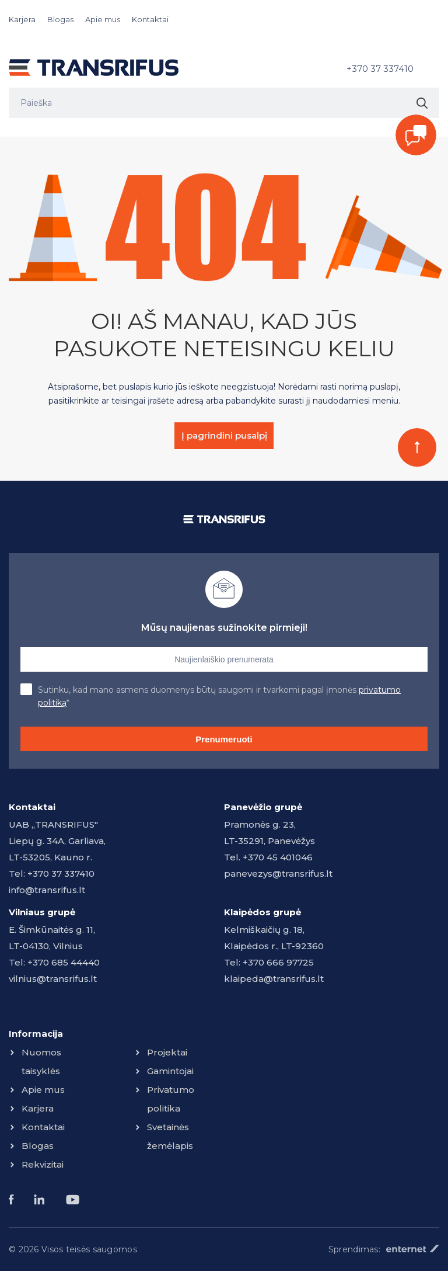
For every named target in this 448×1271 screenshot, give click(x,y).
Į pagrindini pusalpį (224, 435)
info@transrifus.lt (47, 889)
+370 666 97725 (278, 962)
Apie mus (102, 19)
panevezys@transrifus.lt (278, 873)
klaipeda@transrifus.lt (274, 978)
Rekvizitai (43, 1164)
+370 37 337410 (380, 68)
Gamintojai (170, 1070)
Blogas (60, 19)
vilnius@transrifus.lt (53, 978)
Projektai (167, 1052)
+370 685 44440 (63, 962)
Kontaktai (150, 19)
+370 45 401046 (278, 857)
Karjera (22, 19)
